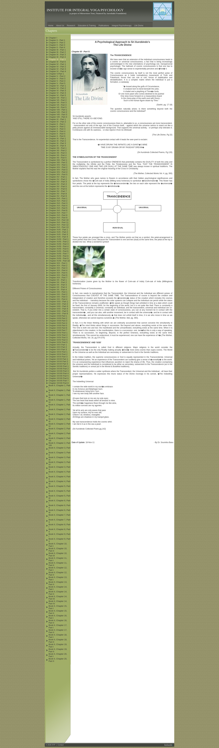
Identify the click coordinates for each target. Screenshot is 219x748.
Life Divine (138, 25)
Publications (104, 25)
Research (71, 25)
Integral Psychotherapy (121, 25)
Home (50, 25)
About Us (60, 25)
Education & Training (87, 25)
